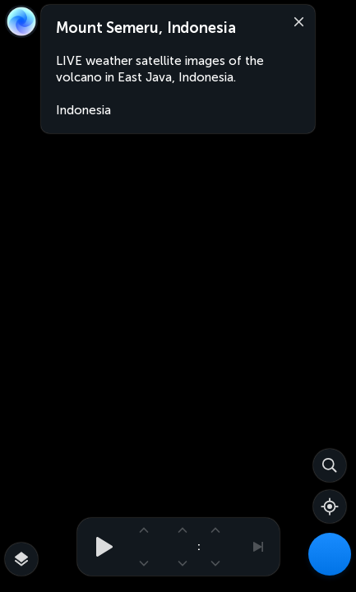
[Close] (295, 20)
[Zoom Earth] (21, 21)
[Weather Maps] (329, 554)
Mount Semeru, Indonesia (146, 28)
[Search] (329, 465)
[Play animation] (99, 547)
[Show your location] (329, 506)
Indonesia (83, 110)
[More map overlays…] (21, 559)
